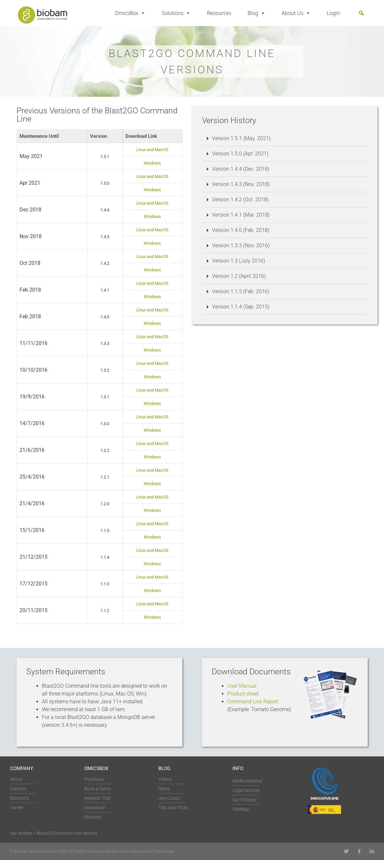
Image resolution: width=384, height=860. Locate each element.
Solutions (176, 13)
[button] (361, 13)
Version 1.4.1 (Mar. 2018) (241, 215)
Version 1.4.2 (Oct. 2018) (240, 199)
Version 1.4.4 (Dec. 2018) (240, 169)
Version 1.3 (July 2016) (238, 261)
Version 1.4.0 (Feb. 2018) (240, 230)
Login (333, 13)
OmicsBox (130, 13)
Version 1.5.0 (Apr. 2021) (240, 153)
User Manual (242, 686)
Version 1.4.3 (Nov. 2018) (241, 184)
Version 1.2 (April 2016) (239, 276)
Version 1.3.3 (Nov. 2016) (241, 245)
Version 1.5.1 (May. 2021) (241, 138)
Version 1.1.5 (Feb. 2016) (240, 291)
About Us (296, 13)
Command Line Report (252, 701)
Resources (219, 13)
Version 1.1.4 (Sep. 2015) (240, 307)
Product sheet (243, 694)
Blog (256, 13)
